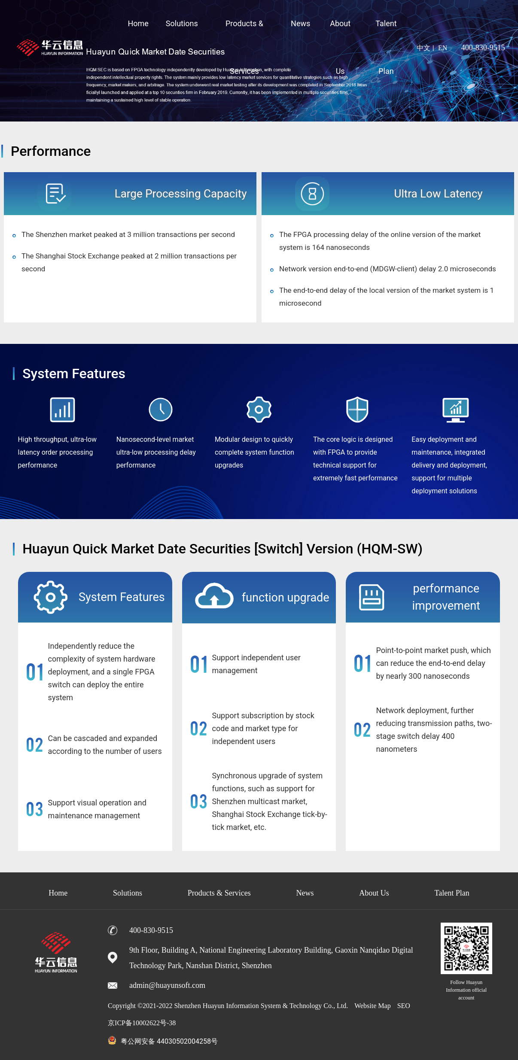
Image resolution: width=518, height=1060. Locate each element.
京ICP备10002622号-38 (142, 1023)
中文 (423, 48)
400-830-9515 (483, 47)
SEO (403, 1005)
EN (442, 48)
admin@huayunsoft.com (167, 985)
